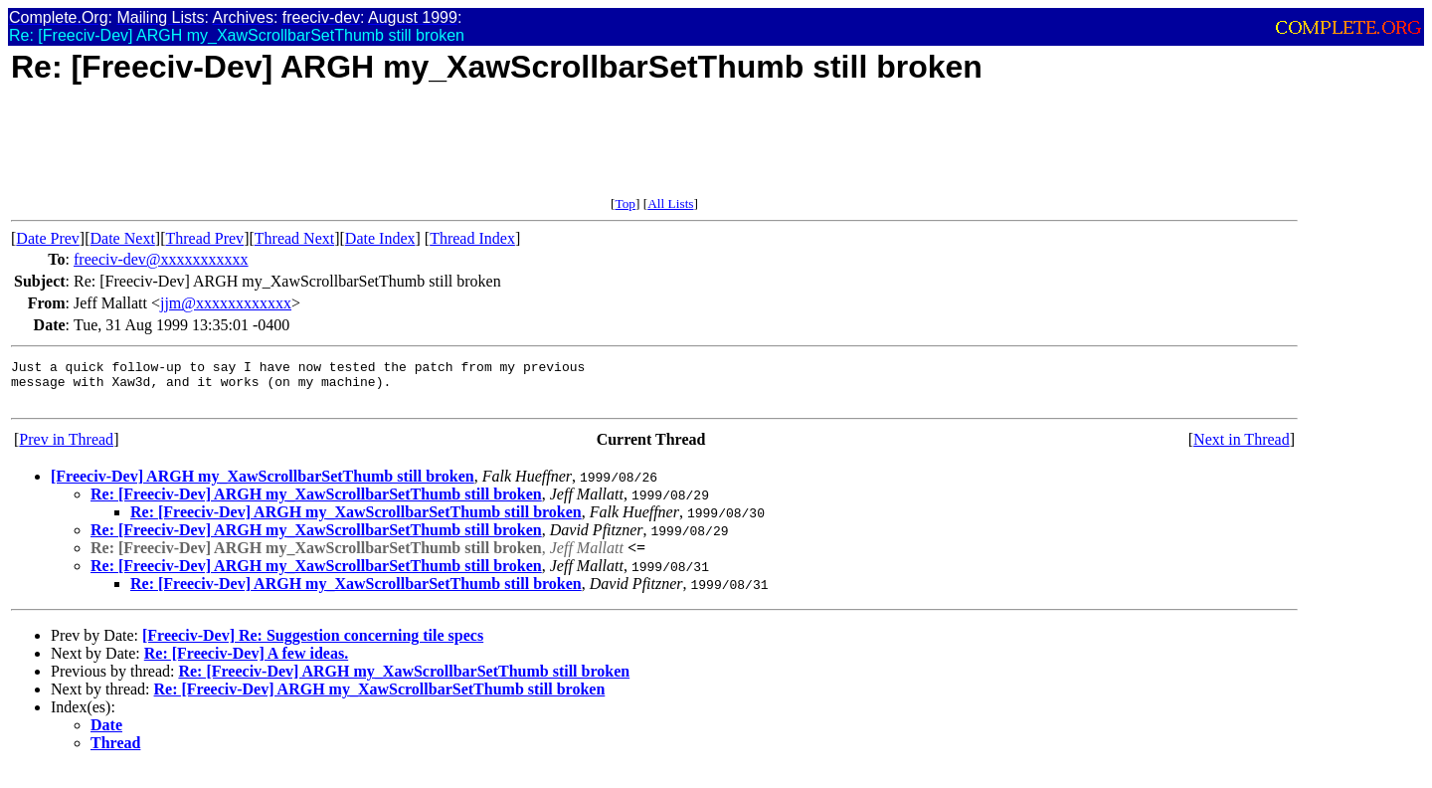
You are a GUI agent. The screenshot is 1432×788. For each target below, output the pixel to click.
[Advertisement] (373, 151)
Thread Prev (204, 238)
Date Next (122, 238)
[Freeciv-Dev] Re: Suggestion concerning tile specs (312, 644)
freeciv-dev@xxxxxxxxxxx (161, 259)
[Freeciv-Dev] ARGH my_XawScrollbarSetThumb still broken (262, 485)
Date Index (380, 238)
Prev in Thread (66, 448)
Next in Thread (1241, 448)
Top (625, 203)
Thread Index (472, 238)
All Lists (670, 203)
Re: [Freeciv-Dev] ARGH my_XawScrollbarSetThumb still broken (316, 502)
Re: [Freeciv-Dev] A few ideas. (246, 662)
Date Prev (48, 238)
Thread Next (294, 238)
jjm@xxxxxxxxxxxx (225, 303)
